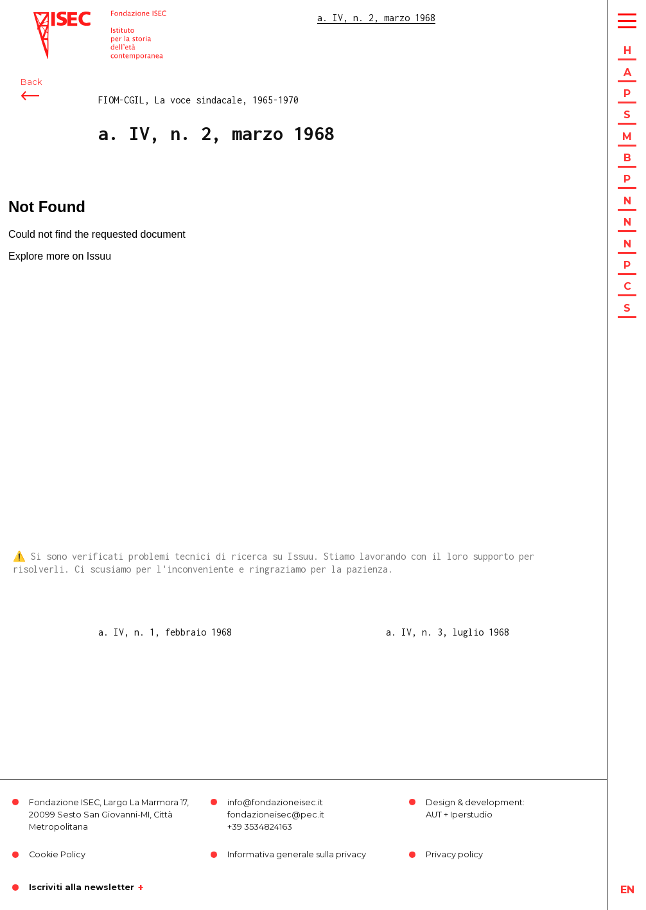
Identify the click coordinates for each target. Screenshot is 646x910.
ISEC (43, 17)
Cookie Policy (57, 854)
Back (31, 82)
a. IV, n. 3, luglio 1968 (447, 632)
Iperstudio (471, 814)
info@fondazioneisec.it (275, 802)
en (627, 890)
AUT (434, 814)
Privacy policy (454, 854)
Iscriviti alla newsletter (81, 887)
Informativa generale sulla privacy (296, 854)
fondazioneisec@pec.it (275, 814)
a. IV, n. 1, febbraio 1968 (165, 632)
